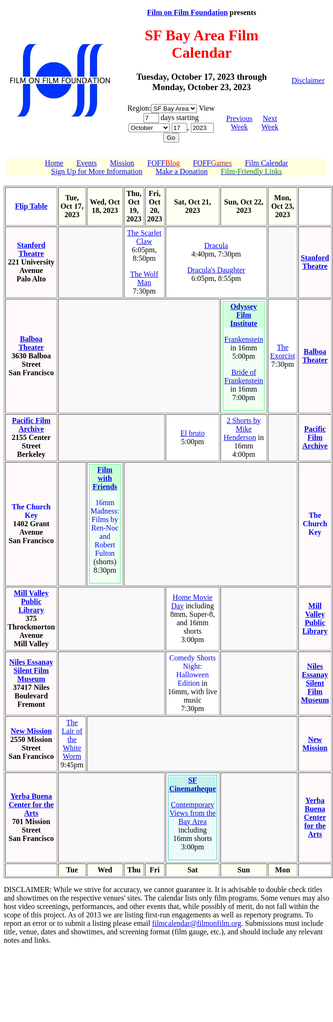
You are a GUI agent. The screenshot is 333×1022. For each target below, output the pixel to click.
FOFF (163, 163)
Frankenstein (243, 339)
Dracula (216, 246)
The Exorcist (282, 351)
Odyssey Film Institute (243, 315)
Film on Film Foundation (187, 12)
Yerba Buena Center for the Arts (30, 804)
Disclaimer (308, 80)
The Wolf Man (144, 278)
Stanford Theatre (31, 249)
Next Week (269, 122)
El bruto (193, 433)
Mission (122, 163)
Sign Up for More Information (97, 171)
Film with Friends (104, 478)
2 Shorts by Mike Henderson (242, 428)
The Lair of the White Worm (72, 739)
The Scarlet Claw (144, 237)
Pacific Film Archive (31, 424)
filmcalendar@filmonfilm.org (196, 923)
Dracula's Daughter (216, 270)
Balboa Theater (31, 343)
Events (86, 163)
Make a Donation (182, 171)
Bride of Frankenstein (243, 376)
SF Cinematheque (192, 784)
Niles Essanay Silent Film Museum (31, 670)
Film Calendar (266, 163)
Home (54, 163)
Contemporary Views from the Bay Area (192, 813)
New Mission (31, 731)
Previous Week (239, 122)
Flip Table (31, 206)
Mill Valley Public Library (31, 601)
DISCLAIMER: (28, 889)
